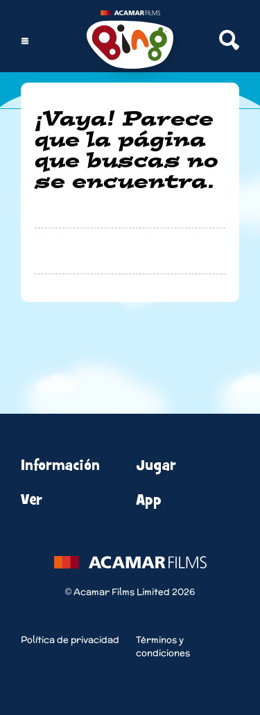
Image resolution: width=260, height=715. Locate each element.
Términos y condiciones (163, 646)
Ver (31, 500)
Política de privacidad (70, 639)
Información (60, 465)
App (149, 500)
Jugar (156, 465)
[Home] (130, 41)
